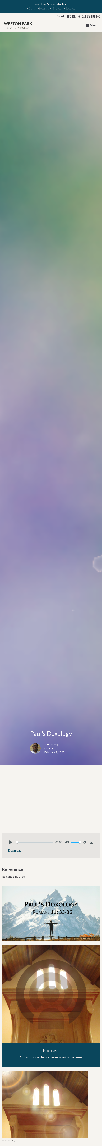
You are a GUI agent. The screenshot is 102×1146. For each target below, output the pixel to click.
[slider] (34, 842)
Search (61, 16)
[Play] (11, 842)
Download (14, 850)
